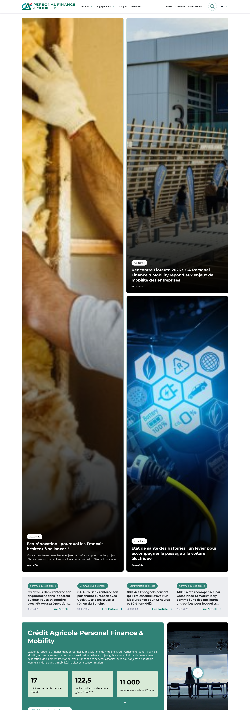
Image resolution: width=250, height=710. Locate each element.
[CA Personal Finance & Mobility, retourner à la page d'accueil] (48, 6)
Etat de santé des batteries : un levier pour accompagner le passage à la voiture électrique (174, 553)
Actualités (136, 6)
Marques (123, 6)
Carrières (180, 6)
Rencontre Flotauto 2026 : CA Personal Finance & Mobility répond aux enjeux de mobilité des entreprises (172, 275)
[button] (212, 6)
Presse (169, 6)
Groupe (85, 6)
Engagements (104, 6)
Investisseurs (195, 6)
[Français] (224, 6)
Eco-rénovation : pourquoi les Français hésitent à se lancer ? (65, 546)
